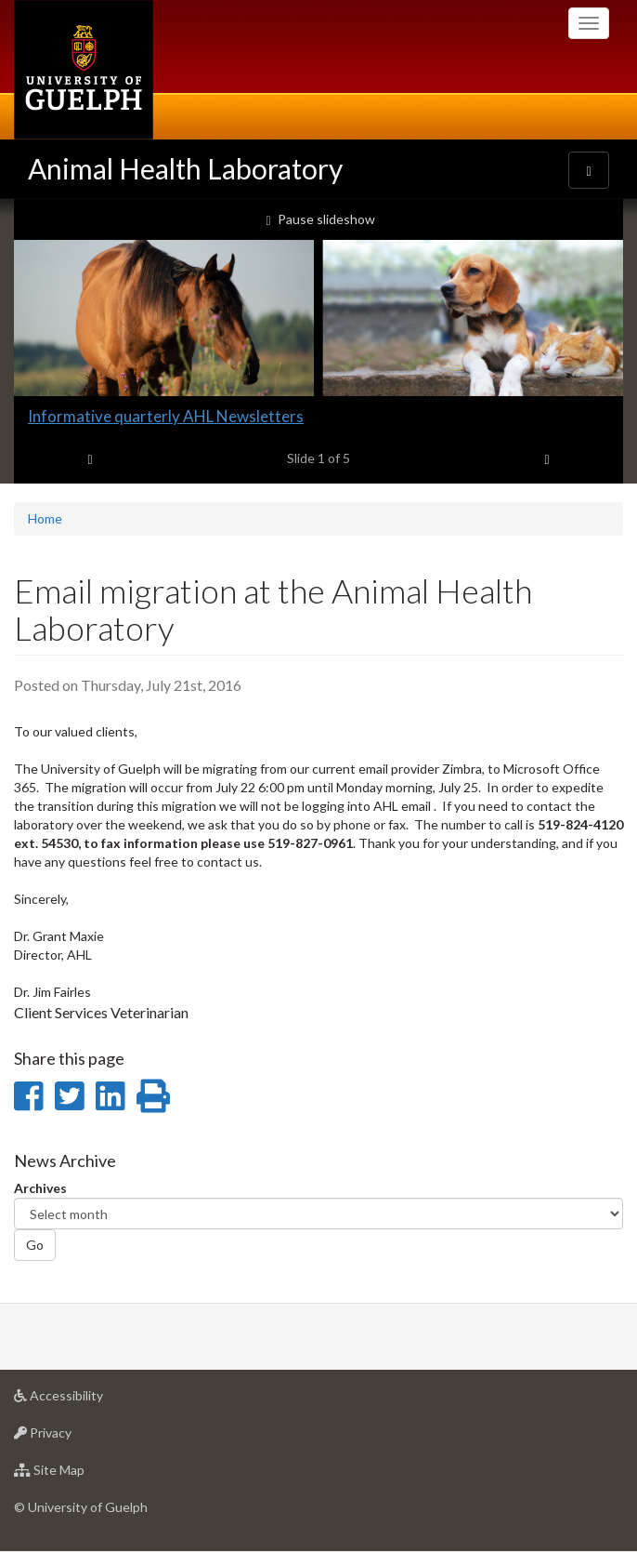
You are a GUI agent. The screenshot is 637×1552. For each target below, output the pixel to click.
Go (35, 1245)
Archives (40, 1188)
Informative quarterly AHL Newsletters (166, 416)
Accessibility (88, 1400)
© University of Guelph (81, 1507)
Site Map (78, 1474)
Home (45, 518)
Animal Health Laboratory (185, 168)
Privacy (72, 1437)
